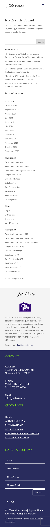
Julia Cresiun (10, 183)
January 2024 (10, 139)
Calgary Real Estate (13, 174)
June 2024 (9, 122)
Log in (7, 210)
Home (8, 416)
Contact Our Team (17, 437)
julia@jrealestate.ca (24, 345)
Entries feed (10, 215)
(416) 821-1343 (21, 384)
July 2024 (9, 118)
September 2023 (12, 151)
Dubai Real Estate (12, 179)
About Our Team (15, 421)
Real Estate (10, 191)
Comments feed (12, 219)
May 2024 (9, 126)
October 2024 (11, 105)
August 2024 (10, 114)
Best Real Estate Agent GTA (17, 166)
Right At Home (11, 195)
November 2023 (11, 143)
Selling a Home (14, 429)
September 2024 (12, 109)
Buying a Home (14, 425)
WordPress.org (11, 223)
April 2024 (9, 130)
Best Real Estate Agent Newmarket (20, 170)
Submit (38, 492)
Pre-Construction (12, 187)
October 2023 (11, 147)
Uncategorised (11, 199)
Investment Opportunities (22, 433)
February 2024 (11, 134)
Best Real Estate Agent (15, 162)
